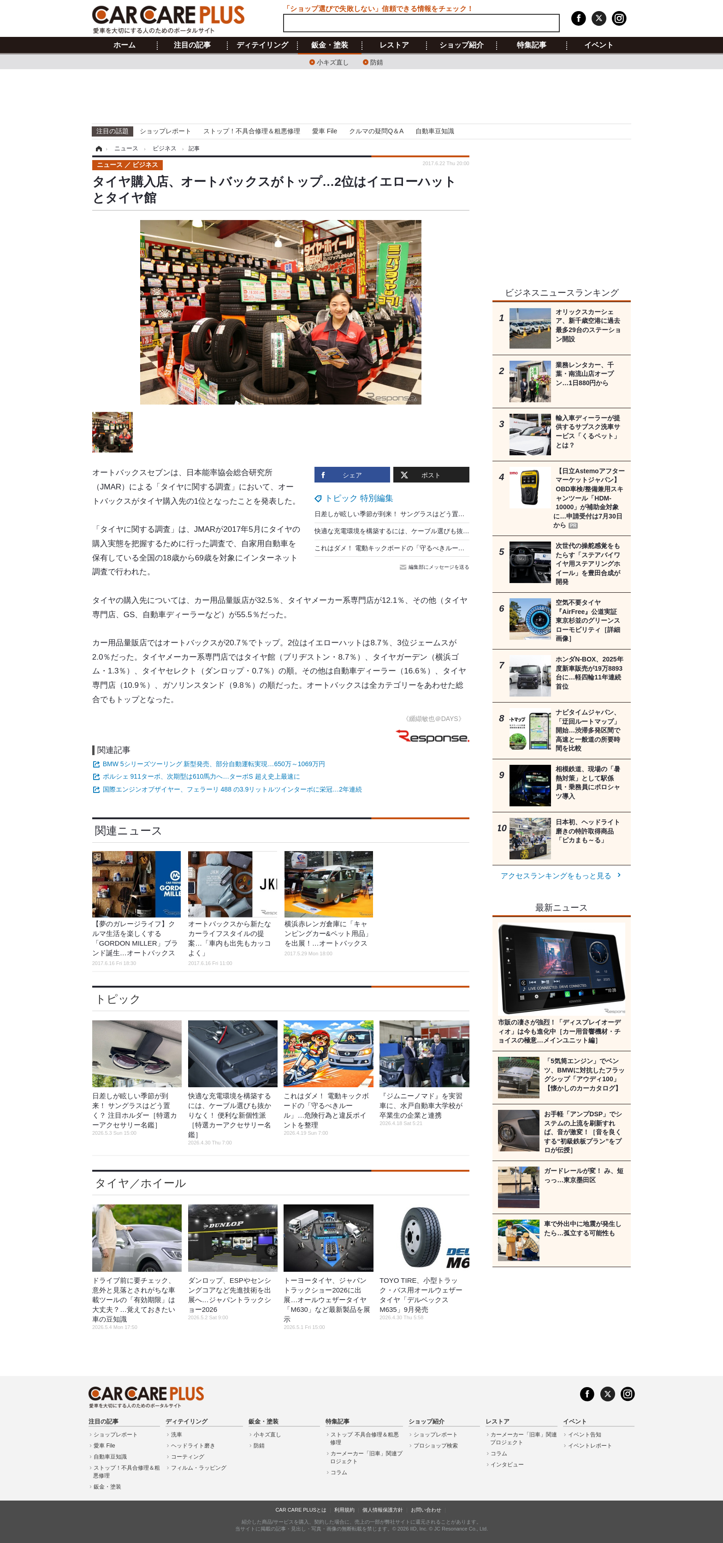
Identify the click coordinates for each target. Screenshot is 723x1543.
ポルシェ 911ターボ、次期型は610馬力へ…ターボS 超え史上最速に (201, 776)
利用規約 (344, 1510)
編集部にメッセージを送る (435, 567)
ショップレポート (165, 131)
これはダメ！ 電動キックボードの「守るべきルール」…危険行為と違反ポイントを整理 (441, 548)
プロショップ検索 (436, 1445)
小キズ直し (333, 62)
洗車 (176, 1434)
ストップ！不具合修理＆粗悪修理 (251, 131)
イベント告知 (584, 1434)
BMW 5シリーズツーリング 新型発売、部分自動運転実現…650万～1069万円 (214, 764)
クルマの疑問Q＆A (376, 131)
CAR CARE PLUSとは (300, 1510)
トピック (118, 999)
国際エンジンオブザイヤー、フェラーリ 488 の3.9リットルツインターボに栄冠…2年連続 (232, 789)
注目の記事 (192, 45)
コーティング (187, 1457)
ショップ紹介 (461, 45)
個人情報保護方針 (382, 1510)
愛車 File (324, 131)
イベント (599, 45)
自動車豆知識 (434, 131)
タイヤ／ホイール (140, 1183)
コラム (339, 1472)
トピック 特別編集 (359, 498)
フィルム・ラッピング (198, 1468)
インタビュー (507, 1464)
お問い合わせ (426, 1510)
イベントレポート (590, 1445)
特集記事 (531, 45)
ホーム (124, 45)
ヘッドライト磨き (193, 1445)
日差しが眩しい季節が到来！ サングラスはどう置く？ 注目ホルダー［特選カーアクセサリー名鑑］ (458, 514)
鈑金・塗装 (329, 45)
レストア (394, 45)
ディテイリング (262, 45)
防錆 (376, 62)
